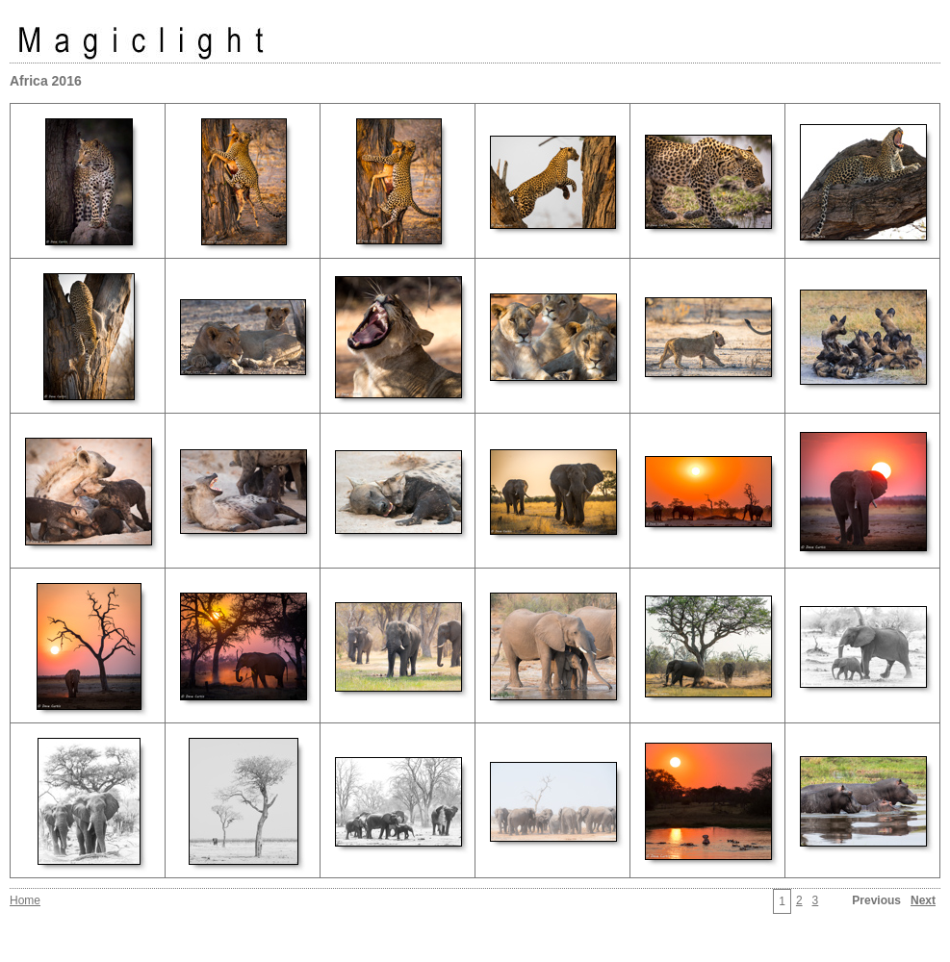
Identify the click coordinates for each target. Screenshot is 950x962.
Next (923, 900)
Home (25, 900)
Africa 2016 (46, 81)
